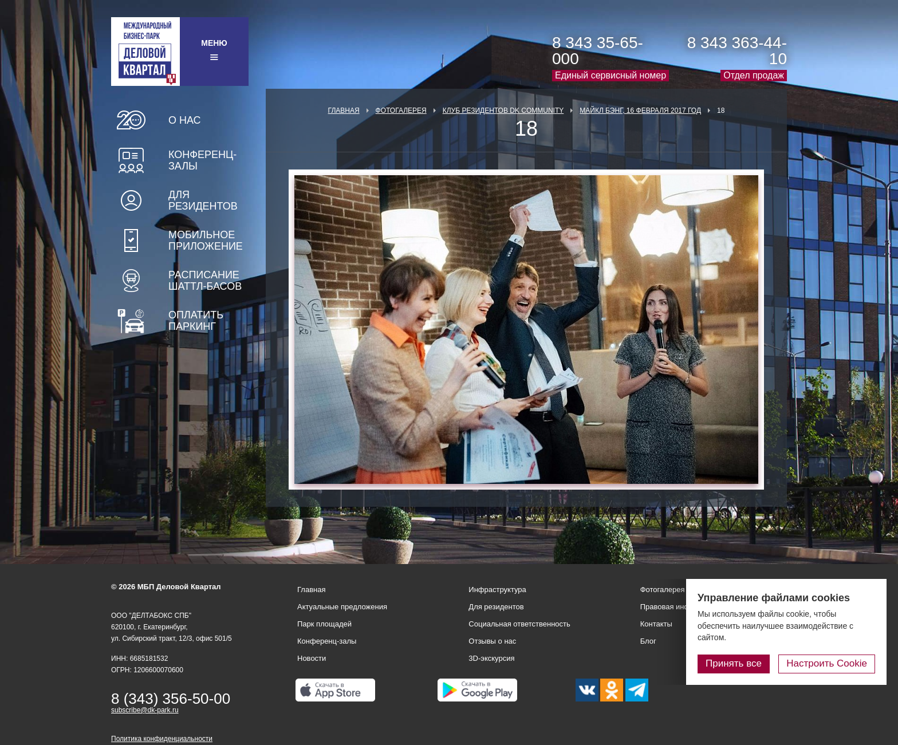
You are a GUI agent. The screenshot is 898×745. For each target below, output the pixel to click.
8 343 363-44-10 (737, 51)
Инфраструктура (497, 589)
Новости (311, 658)
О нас (184, 120)
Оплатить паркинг (195, 320)
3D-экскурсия (491, 658)
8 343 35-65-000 (597, 51)
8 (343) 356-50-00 (170, 698)
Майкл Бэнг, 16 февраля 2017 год (640, 111)
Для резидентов (203, 200)
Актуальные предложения (342, 606)
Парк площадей (324, 624)
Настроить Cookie (826, 663)
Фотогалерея (401, 111)
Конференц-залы (202, 160)
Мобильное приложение (205, 240)
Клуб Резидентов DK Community (503, 111)
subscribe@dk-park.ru (145, 710)
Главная (344, 111)
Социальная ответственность (519, 624)
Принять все (734, 663)
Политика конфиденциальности (161, 739)
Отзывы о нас (492, 641)
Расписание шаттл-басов (205, 280)
